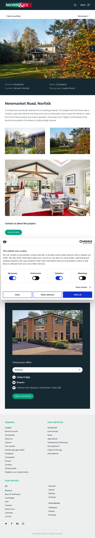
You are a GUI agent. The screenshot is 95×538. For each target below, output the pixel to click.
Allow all (77, 295)
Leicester (9, 513)
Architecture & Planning (58, 442)
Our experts (10, 446)
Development (53, 446)
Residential (52, 428)
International (53, 453)
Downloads (10, 435)
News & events (11, 431)
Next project (84, 16)
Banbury (8, 490)
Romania (52, 515)
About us (9, 439)
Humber (8, 505)
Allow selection (47, 295)
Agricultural (52, 439)
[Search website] (75, 5)
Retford (51, 493)
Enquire (20, 382)
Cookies (8, 465)
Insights (8, 428)
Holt (7, 502)
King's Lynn (10, 509)
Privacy (8, 461)
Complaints (10, 457)
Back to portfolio (13, 16)
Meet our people (23, 396)
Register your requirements (16, 472)
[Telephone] (14, 377)
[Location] (14, 387)
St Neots (52, 497)
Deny (17, 295)
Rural (50, 435)
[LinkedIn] (17, 523)
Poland (51, 511)
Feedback (9, 453)
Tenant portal (10, 468)
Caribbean (52, 507)
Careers (8, 442)
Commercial (53, 431)
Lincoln (8, 516)
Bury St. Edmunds (12, 494)
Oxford (51, 490)
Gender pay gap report (14, 450)
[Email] (14, 382)
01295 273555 (23, 377)
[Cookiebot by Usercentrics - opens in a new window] (81, 242)
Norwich (52, 486)
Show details (81, 287)
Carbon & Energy (55, 450)
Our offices (13, 232)
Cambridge (9, 498)
